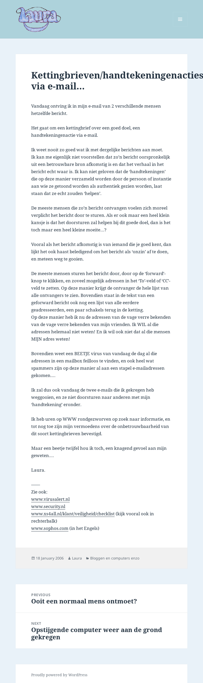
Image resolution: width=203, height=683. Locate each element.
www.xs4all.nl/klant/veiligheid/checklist (73, 514)
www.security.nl (48, 506)
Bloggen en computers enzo (114, 558)
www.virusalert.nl (50, 499)
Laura (77, 558)
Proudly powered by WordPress (59, 674)
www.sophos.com (49, 528)
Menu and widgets (180, 26)
